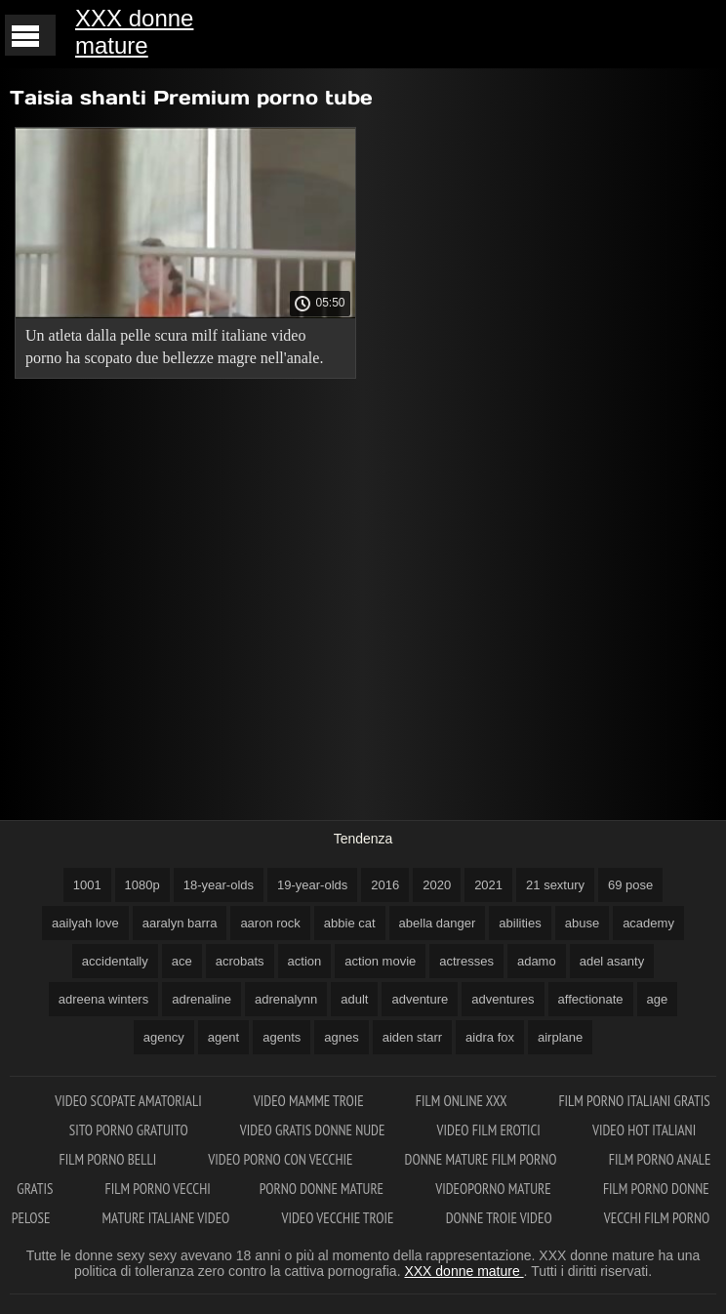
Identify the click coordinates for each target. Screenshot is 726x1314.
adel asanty (612, 961)
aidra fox (489, 1037)
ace (182, 961)
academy (648, 923)
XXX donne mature (134, 32)
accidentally (115, 961)
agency (163, 1037)
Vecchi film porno (656, 1218)
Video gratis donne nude (314, 1130)
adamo (536, 961)
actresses (466, 961)
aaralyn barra (180, 923)
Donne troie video (500, 1218)
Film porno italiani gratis (633, 1100)
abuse (582, 923)
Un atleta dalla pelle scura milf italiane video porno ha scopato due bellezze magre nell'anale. (174, 346)
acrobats (240, 961)
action (305, 961)
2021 (488, 885)
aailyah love (85, 923)
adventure (419, 999)
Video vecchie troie (339, 1218)
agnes (341, 1037)
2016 (385, 885)
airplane (560, 1037)
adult (354, 999)
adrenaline (201, 999)
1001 (87, 885)
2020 (437, 885)
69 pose (630, 885)
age (657, 999)
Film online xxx (463, 1100)
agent (224, 1037)
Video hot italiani (644, 1130)
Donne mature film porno (482, 1159)
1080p (142, 885)
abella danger (437, 923)
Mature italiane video (167, 1218)
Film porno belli (110, 1159)
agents (281, 1037)
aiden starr (412, 1037)
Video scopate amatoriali (130, 1100)
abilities (520, 923)
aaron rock (270, 923)
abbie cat (350, 923)
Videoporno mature (494, 1188)
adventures (502, 999)
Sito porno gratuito (130, 1130)
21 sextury (555, 885)
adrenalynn (286, 999)
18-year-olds (218, 885)
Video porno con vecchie (281, 1159)
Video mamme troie (310, 1100)
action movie (380, 961)
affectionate (591, 999)
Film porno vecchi (158, 1188)
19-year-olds (312, 885)
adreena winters (104, 999)
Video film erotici (490, 1130)
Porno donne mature (323, 1188)
